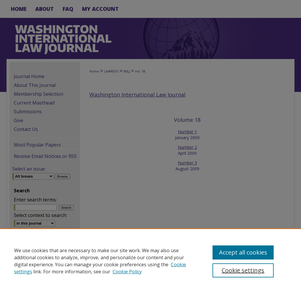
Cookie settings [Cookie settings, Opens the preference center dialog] (243, 270)
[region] (150, 260)
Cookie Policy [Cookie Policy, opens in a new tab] (127, 271)
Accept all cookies (243, 252)
